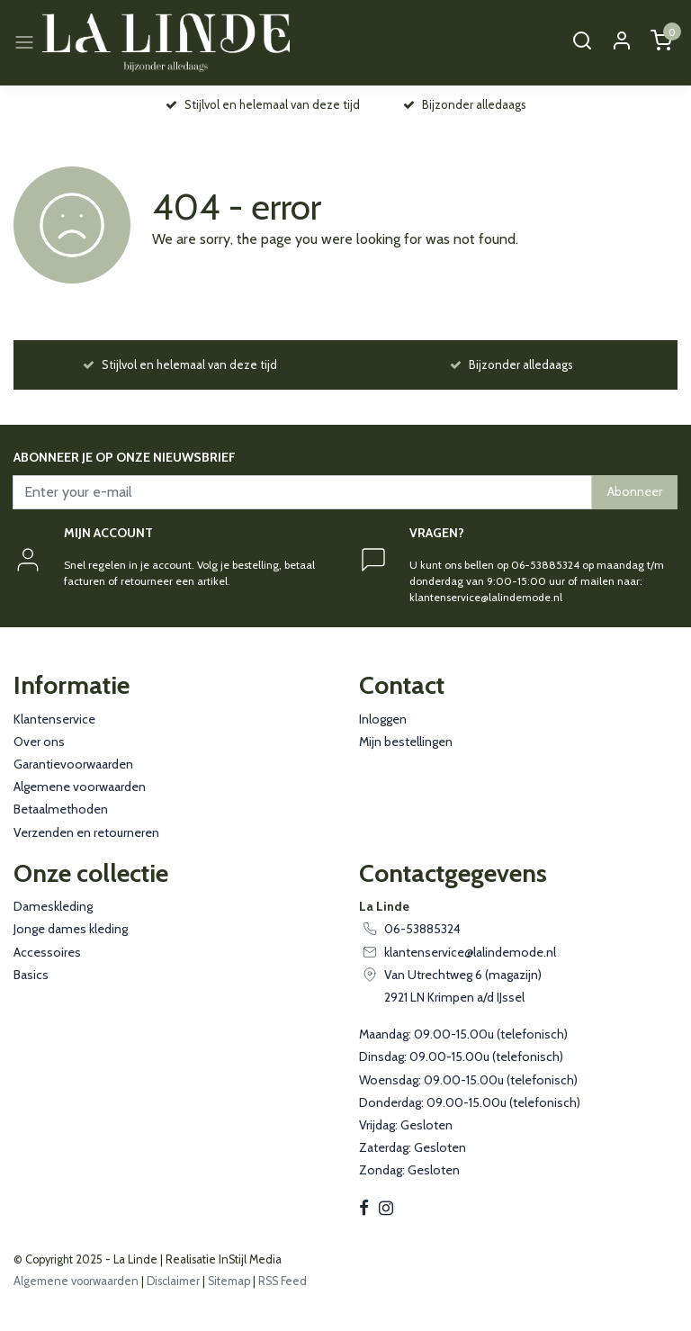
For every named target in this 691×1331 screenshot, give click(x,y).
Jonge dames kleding (70, 929)
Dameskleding (53, 906)
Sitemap (229, 1281)
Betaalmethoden (60, 809)
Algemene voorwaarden (79, 786)
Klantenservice (54, 719)
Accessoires (47, 952)
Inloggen (383, 719)
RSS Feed (282, 1281)
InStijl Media (249, 1259)
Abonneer (634, 491)
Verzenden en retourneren (86, 832)
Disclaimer (173, 1281)
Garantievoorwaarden (73, 764)
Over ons (39, 741)
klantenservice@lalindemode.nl (470, 952)
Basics (31, 975)
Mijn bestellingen (406, 741)
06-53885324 (422, 929)
